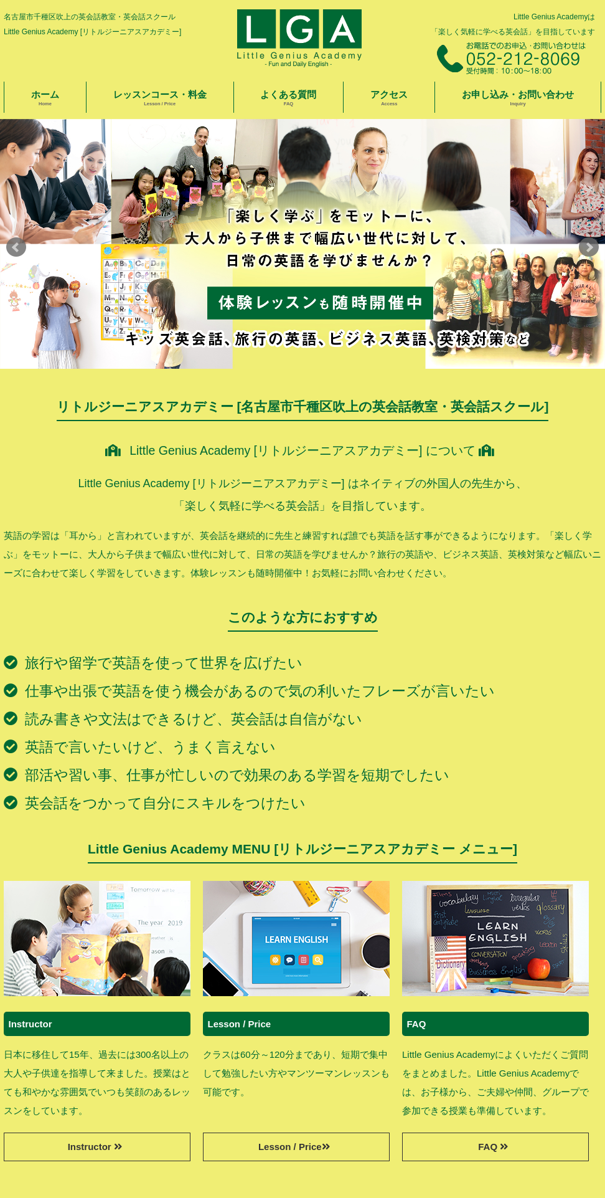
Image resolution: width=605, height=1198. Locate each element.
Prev (16, 247)
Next (589, 247)
